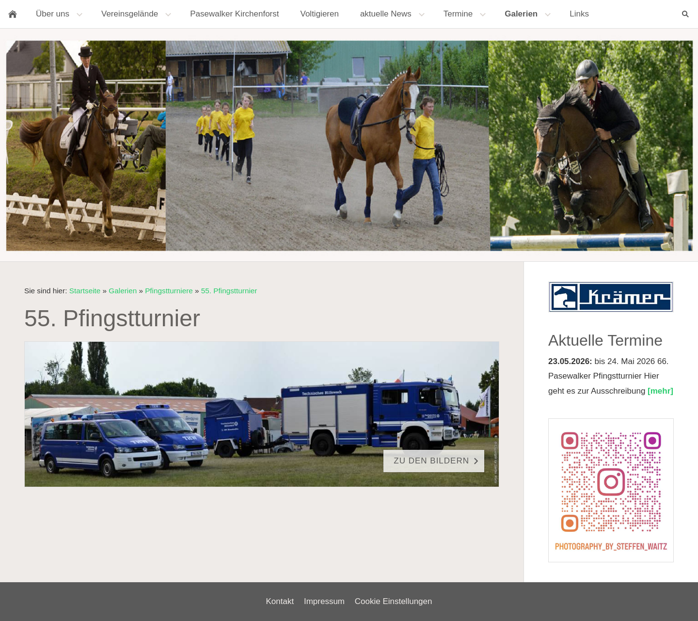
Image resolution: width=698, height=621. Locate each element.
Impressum (324, 601)
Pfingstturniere (169, 291)
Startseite (85, 291)
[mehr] (660, 391)
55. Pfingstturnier (229, 291)
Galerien (123, 291)
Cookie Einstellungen (393, 601)
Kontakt (280, 601)
